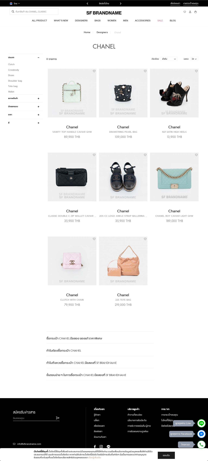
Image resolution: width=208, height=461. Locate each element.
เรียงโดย (155, 67)
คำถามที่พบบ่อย (135, 406)
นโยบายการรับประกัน (137, 411)
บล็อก (96, 411)
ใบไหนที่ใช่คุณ (167, 411)
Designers (102, 32)
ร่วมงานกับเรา (100, 428)
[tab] (109, 400)
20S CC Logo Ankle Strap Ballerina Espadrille (139, 212)
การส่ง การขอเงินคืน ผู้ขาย (139, 417)
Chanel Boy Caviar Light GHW (177, 212)
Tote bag (13, 86)
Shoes (11, 75)
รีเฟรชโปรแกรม (168, 417)
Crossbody (13, 69)
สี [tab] (8, 122)
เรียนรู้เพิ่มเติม (94, 457)
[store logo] (95, 13)
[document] (104, 454)
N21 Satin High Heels (177, 134)
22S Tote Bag (131, 291)
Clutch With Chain (85, 291)
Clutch (11, 64)
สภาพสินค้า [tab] (13, 98)
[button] (105, 79)
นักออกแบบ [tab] (13, 106)
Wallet (11, 91)
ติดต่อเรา (98, 422)
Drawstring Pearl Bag (131, 134)
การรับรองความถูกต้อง (138, 422)
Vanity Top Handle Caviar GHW (85, 134)
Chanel (85, 129)
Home (87, 32)
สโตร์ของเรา (99, 417)
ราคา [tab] (10, 114)
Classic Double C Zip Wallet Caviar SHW (90, 212)
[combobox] (34, 11)
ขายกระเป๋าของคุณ (169, 406)
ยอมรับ (166, 455)
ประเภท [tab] (11, 57)
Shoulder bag (15, 80)
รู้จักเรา (97, 406)
